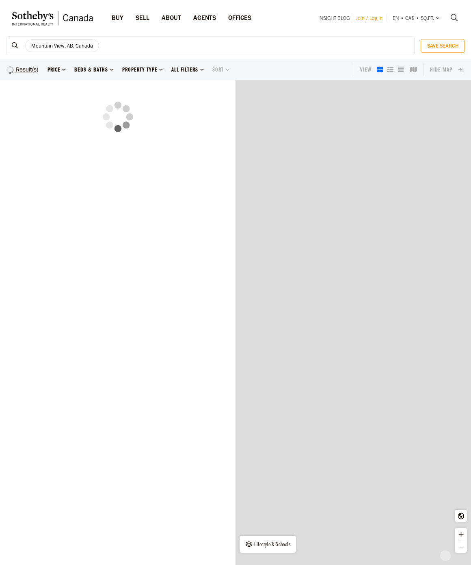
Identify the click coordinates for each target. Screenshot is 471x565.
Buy (117, 18)
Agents (204, 18)
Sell (142, 18)
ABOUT (171, 18)
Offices (239, 18)
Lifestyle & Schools (268, 544)
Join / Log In (369, 18)
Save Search (442, 46)
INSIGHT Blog (334, 18)
